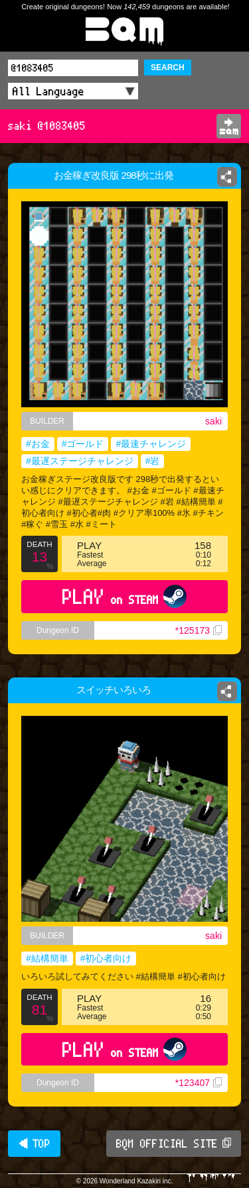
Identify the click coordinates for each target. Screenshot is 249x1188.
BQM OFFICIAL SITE (173, 1143)
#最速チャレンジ (151, 443)
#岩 (152, 461)
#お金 (38, 443)
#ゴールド (83, 443)
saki (213, 421)
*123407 (198, 1082)
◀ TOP (34, 1143)
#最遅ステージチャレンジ (79, 461)
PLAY (124, 596)
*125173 (198, 630)
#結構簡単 (47, 958)
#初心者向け (106, 958)
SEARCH (168, 67)
